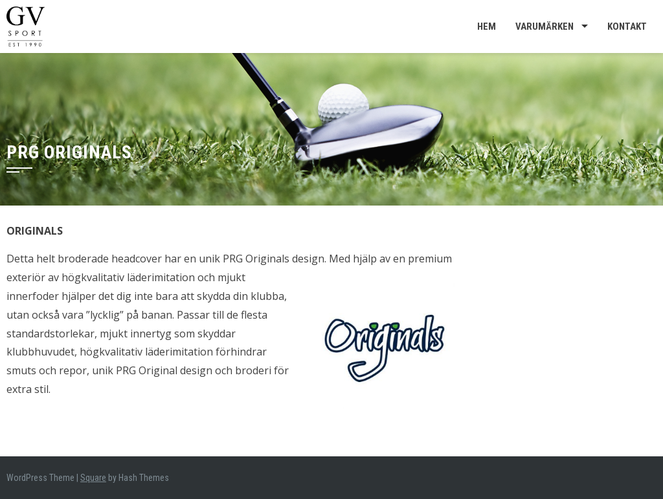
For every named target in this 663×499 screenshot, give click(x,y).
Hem (486, 26)
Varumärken (544, 26)
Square (93, 477)
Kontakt (627, 26)
